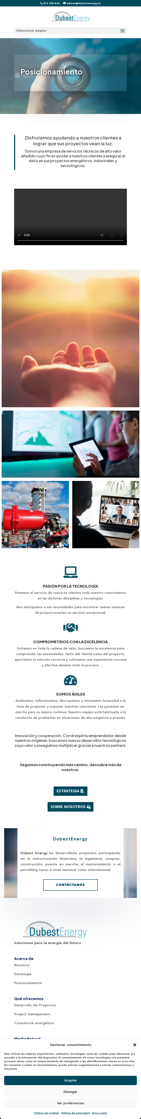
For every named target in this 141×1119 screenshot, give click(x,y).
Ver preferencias (70, 1103)
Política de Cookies (46, 1113)
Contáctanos (70, 884)
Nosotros (21, 965)
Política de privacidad (75, 1113)
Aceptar (70, 1080)
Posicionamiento (28, 983)
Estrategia (68, 791)
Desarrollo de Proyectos (35, 1005)
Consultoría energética (34, 1023)
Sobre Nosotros (68, 807)
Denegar (70, 1092)
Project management (32, 1014)
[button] (135, 1045)
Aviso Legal (99, 1113)
